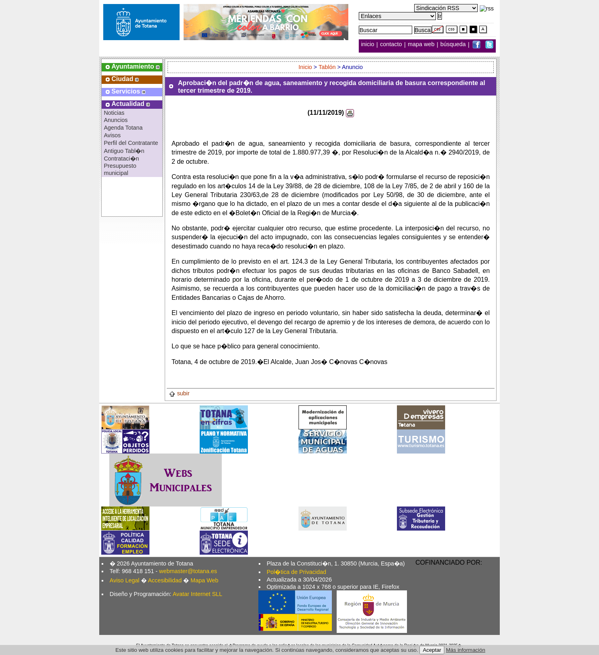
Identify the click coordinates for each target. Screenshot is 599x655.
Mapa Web (204, 580)
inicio (368, 44)
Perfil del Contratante (131, 143)
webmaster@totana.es (188, 571)
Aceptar (432, 650)
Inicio (305, 67)
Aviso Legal (124, 580)
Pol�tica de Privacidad (296, 572)
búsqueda (453, 44)
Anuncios (115, 120)
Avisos (112, 135)
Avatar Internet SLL (198, 594)
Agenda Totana (123, 127)
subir (179, 393)
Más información (465, 650)
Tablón (327, 67)
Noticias (114, 113)
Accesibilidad (165, 580)
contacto (391, 44)
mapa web (422, 44)
